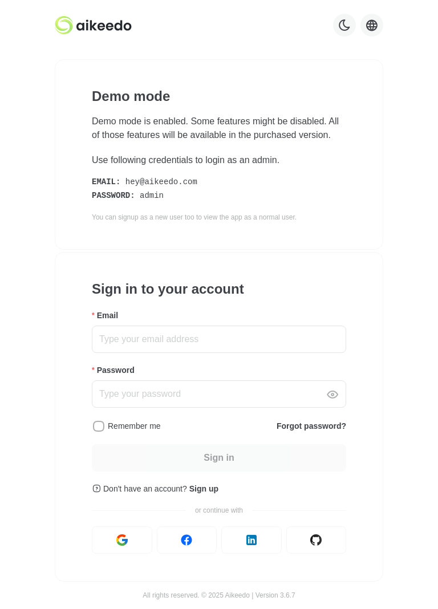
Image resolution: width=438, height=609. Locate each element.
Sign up (203, 488)
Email (107, 315)
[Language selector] (371, 25)
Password (116, 370)
